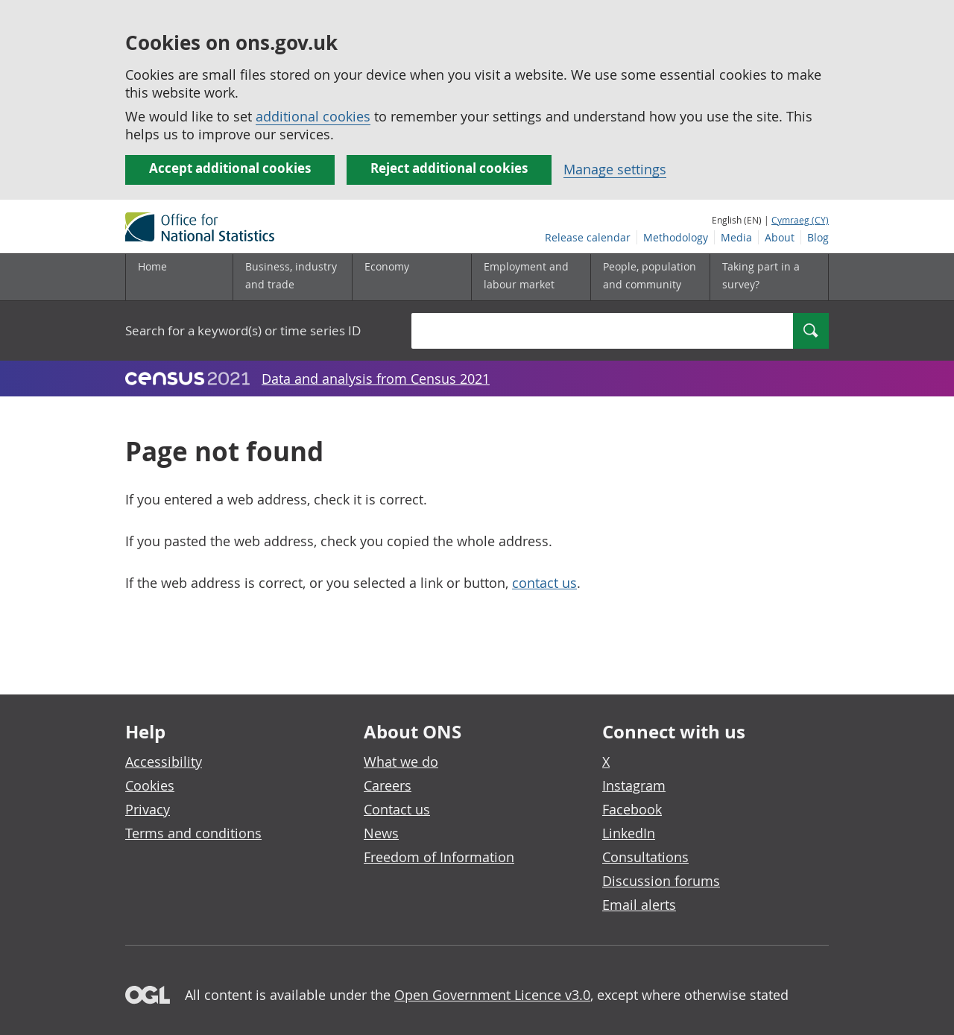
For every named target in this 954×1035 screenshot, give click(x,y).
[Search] (811, 331)
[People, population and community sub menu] (650, 277)
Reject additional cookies (449, 168)
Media (736, 237)
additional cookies (313, 116)
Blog (818, 237)
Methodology (675, 237)
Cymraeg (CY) (800, 220)
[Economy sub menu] (411, 277)
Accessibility (163, 761)
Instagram (634, 785)
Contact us (397, 809)
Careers (387, 785)
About (780, 237)
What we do (401, 761)
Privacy (147, 809)
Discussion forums (661, 881)
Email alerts (639, 905)
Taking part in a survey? (761, 275)
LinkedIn (628, 833)
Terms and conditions (193, 833)
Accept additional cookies (230, 168)
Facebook (632, 809)
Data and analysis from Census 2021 (376, 378)
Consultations (645, 857)
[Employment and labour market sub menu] (530, 277)
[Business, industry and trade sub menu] (292, 277)
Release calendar (588, 237)
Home (152, 266)
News (381, 833)
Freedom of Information (439, 857)
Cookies (149, 785)
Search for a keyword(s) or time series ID (243, 330)
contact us (544, 583)
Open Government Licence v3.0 (492, 995)
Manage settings (614, 169)
